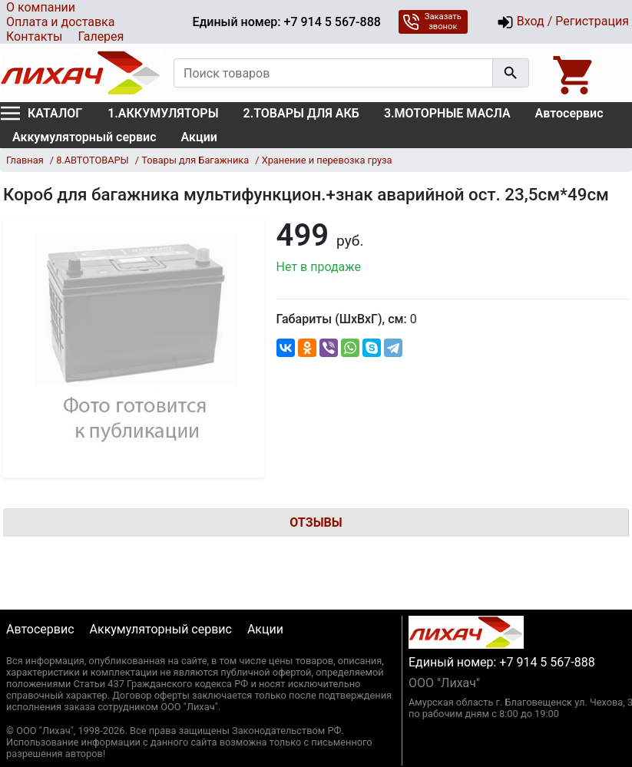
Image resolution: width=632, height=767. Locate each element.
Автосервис (569, 113)
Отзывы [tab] (316, 522)
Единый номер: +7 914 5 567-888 (286, 22)
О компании (40, 7)
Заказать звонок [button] (432, 21)
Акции (199, 137)
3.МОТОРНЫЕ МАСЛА (447, 113)
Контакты (34, 36)
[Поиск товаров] (333, 73)
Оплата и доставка (60, 22)
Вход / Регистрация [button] (563, 22)
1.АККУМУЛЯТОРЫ (163, 113)
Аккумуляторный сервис (84, 137)
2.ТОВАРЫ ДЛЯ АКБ (301, 113)
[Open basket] (574, 73)
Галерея (101, 36)
